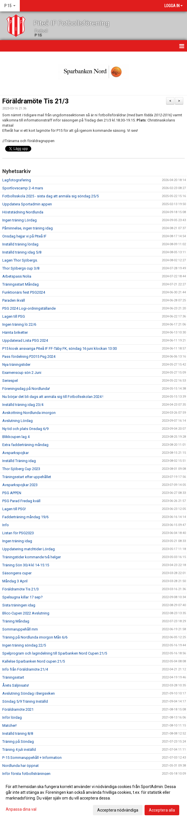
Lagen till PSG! (14, 509)
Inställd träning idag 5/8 (21, 252)
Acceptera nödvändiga (117, 810)
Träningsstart (13, 677)
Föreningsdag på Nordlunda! (26, 388)
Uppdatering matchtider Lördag (28, 549)
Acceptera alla (162, 810)
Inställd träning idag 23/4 (22, 404)
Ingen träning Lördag (19, 220)
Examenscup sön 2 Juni (21, 372)
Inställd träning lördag (20, 244)
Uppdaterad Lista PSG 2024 (25, 340)
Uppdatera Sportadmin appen (27, 204)
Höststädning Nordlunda (22, 212)
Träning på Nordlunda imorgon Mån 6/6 (34, 637)
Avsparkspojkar (15, 453)
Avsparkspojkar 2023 (20, 485)
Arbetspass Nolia (16, 276)
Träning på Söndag (18, 741)
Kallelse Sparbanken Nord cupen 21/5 (33, 661)
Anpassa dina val (21, 809)
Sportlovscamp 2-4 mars (22, 188)
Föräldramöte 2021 (18, 709)
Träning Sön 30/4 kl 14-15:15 (25, 565)
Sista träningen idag (18, 605)
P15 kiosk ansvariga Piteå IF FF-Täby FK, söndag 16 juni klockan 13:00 (59, 348)
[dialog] (93, 798)
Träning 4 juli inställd (19, 749)
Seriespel (10, 380)
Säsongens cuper (17, 573)
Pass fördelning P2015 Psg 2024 (28, 356)
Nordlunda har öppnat (20, 765)
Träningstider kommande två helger (31, 557)
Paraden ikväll (13, 300)
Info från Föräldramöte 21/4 (25, 669)
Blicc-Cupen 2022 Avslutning (25, 613)
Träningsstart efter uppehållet (26, 477)
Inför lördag (12, 717)
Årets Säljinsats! (15, 685)
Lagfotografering (16, 180)
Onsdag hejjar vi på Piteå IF (24, 236)
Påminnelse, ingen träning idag (27, 228)
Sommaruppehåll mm (20, 629)
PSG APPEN (11, 493)
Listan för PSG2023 (18, 533)
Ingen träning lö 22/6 (19, 324)
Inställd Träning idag (19, 461)
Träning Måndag (15, 621)
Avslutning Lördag (17, 421)
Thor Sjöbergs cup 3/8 (20, 268)
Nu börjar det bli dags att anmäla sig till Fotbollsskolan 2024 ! (52, 396)
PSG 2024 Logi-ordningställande (29, 308)
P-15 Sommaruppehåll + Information (32, 757)
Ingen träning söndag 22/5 (24, 645)
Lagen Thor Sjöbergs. (20, 260)
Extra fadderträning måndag (25, 445)
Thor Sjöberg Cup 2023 (21, 469)
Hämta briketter (15, 332)
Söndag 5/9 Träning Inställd (25, 701)
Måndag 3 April (15, 581)
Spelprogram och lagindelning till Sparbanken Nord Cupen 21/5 (54, 653)
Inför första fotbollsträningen (26, 773)
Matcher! (9, 725)
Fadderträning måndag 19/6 (25, 517)
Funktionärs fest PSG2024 (23, 292)
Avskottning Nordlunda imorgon (29, 412)
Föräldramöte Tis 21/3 (35, 101)
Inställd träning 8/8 (17, 733)
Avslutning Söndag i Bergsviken (28, 693)
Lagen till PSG (13, 316)
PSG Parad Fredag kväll (21, 501)
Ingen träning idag (17, 541)
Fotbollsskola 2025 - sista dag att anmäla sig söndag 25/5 (50, 196)
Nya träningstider (16, 364)
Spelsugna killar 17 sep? (22, 597)
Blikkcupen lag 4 (16, 437)
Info (5, 525)
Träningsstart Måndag (20, 284)
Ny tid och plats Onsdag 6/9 (25, 429)
